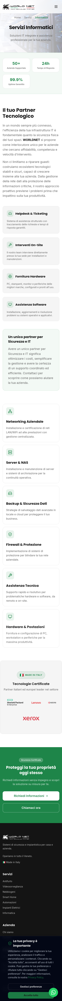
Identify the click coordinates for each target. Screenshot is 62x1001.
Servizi (28, 17)
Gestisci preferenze (31, 989)
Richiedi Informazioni (31, 796)
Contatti (7, 937)
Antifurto (7, 881)
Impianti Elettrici (11, 907)
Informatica (9, 913)
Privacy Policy (35, 980)
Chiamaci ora (31, 807)
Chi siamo (8, 932)
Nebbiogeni (9, 891)
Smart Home (9, 897)
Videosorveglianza (13, 886)
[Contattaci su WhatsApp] (53, 992)
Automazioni (9, 902)
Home (17, 17)
